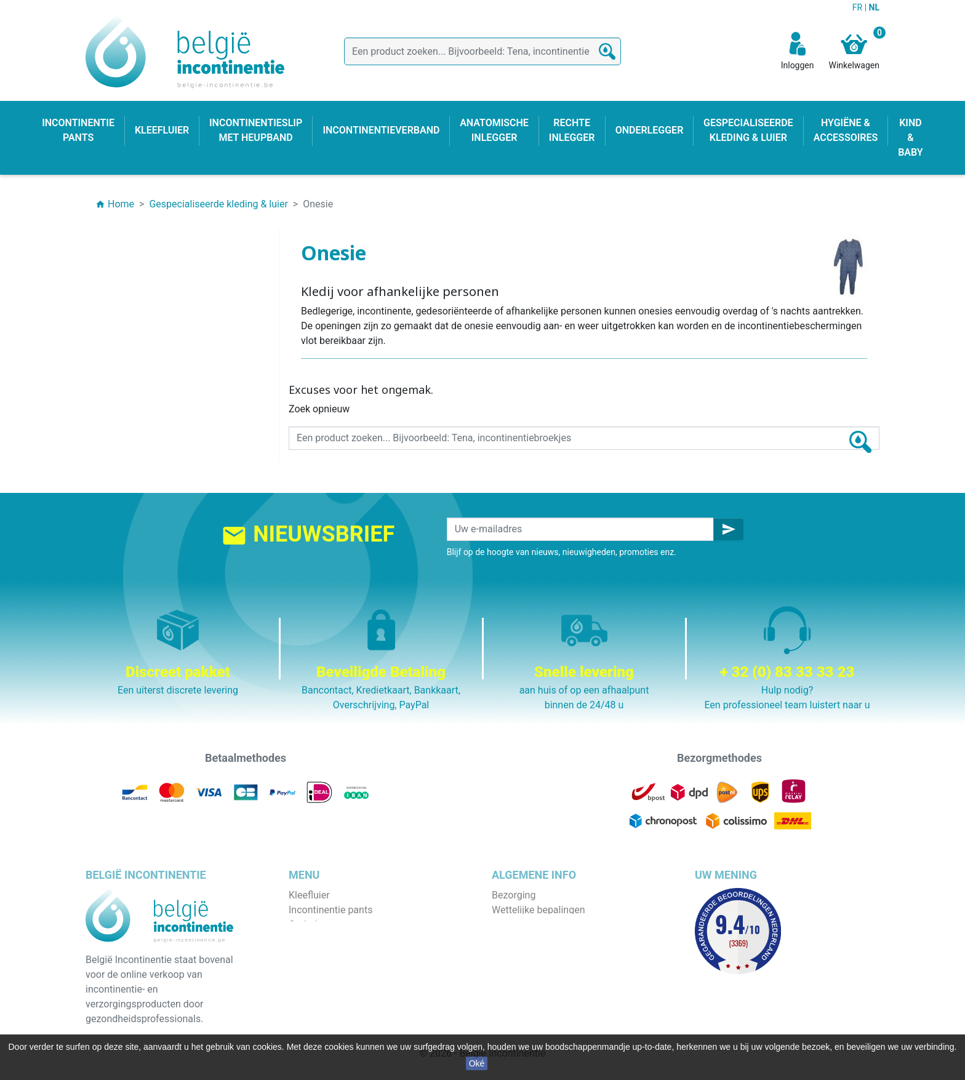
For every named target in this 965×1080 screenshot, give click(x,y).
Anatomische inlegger (336, 954)
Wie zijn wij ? (519, 939)
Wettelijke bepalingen (538, 910)
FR (858, 7)
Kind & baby (314, 984)
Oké (477, 1063)
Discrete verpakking (535, 969)
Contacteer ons (525, 984)
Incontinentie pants (330, 910)
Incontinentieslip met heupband (357, 939)
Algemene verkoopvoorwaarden (561, 924)
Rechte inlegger (322, 969)
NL (874, 7)
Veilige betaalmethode (541, 954)
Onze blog (513, 998)
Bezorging (513, 895)
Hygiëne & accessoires (338, 998)
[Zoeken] (482, 51)
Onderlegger (315, 924)
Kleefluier (309, 895)
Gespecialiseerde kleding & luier (358, 1028)
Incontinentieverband (334, 1013)
